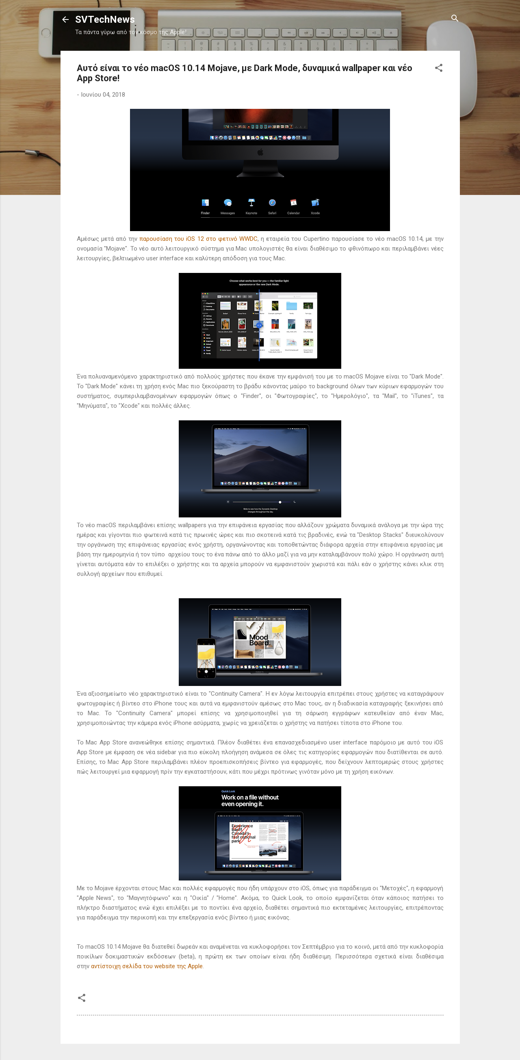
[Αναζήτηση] (455, 19)
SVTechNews (105, 19)
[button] (439, 68)
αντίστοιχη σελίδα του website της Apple (147, 966)
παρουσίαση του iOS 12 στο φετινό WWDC (198, 238)
